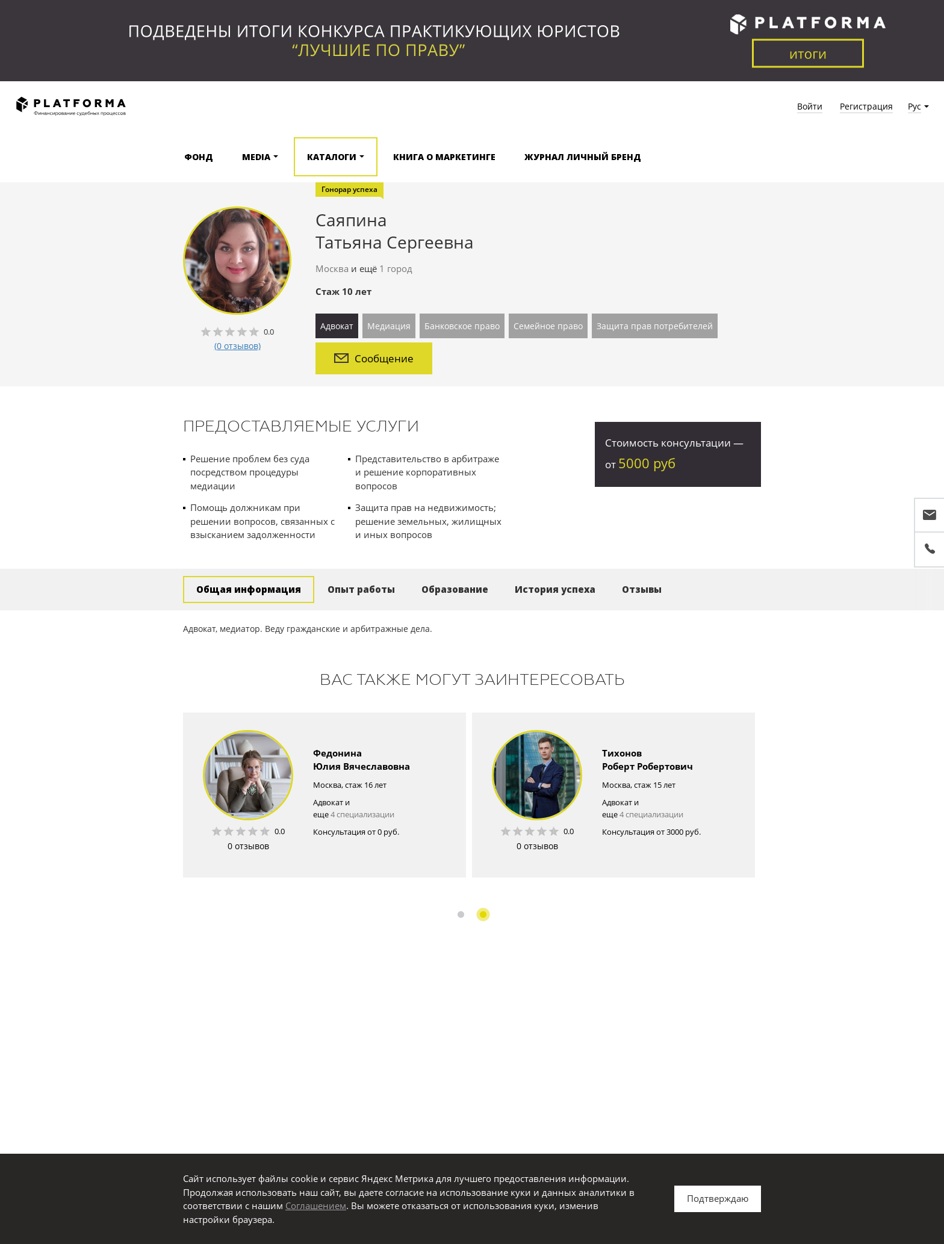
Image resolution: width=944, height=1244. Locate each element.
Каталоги (331, 156)
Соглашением (315, 1205)
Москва (332, 268)
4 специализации (362, 814)
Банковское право (462, 326)
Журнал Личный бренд (582, 156)
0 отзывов (248, 846)
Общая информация (248, 589)
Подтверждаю (717, 1198)
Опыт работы (361, 589)
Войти (809, 106)
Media (256, 156)
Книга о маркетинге (444, 156)
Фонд (198, 156)
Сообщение (374, 358)
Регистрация (866, 106)
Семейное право (548, 326)
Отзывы (642, 589)
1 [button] (461, 914)
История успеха (555, 589)
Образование (454, 589)
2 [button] (483, 914)
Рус (914, 106)
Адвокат (336, 326)
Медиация (389, 326)
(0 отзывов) (237, 345)
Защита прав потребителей (655, 326)
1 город (395, 268)
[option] (324, 795)
